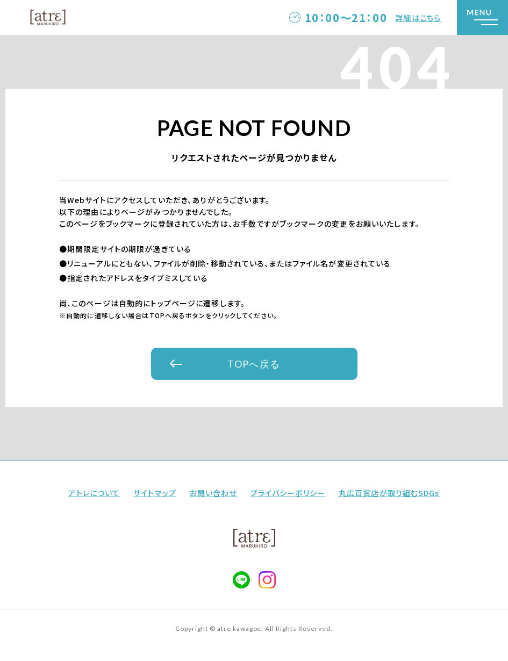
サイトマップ (154, 492)
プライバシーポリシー (288, 492)
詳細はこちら (418, 17)
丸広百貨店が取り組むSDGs (389, 492)
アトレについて (94, 492)
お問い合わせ (213, 492)
